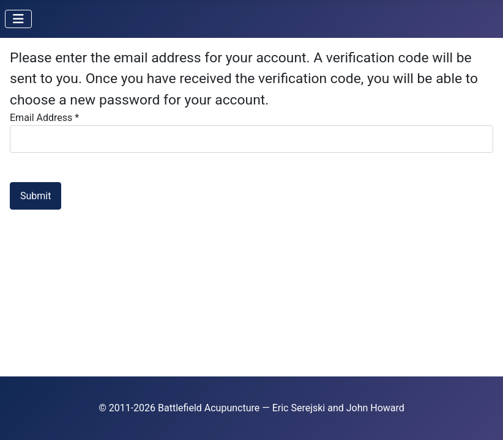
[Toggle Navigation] (18, 19)
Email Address (44, 117)
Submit (35, 196)
